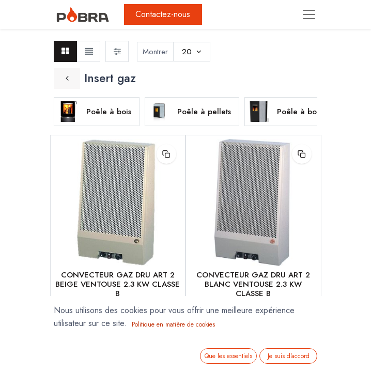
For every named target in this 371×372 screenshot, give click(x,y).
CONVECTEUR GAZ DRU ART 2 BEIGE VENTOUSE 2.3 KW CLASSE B (117, 284)
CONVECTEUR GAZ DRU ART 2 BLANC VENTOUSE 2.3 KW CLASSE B (253, 284)
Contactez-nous (162, 14)
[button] (166, 154)
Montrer (155, 51)
